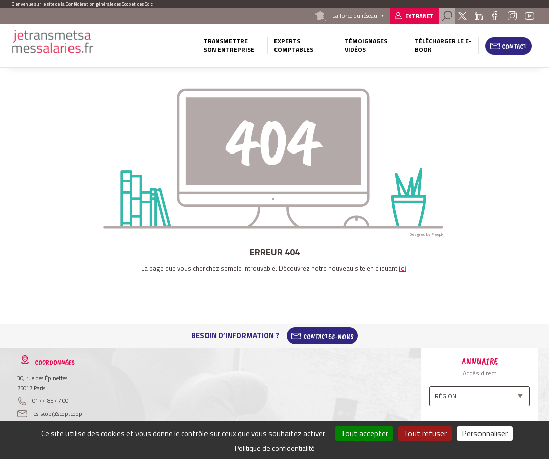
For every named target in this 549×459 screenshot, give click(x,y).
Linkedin (478, 16)
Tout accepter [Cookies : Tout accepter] (364, 433)
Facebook (495, 16)
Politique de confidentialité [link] (275, 448)
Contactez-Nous (328, 335)
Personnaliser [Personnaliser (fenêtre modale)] (485, 433)
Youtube (530, 16)
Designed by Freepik (426, 234)
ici (402, 268)
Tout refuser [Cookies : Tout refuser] (425, 433)
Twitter (462, 16)
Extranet (419, 16)
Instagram (512, 16)
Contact (514, 46)
